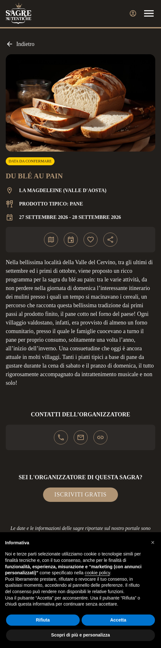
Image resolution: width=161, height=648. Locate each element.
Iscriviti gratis (81, 494)
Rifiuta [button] (43, 619)
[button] (153, 542)
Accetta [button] (118, 619)
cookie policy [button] (97, 572)
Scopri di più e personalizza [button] (80, 634)
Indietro (20, 44)
